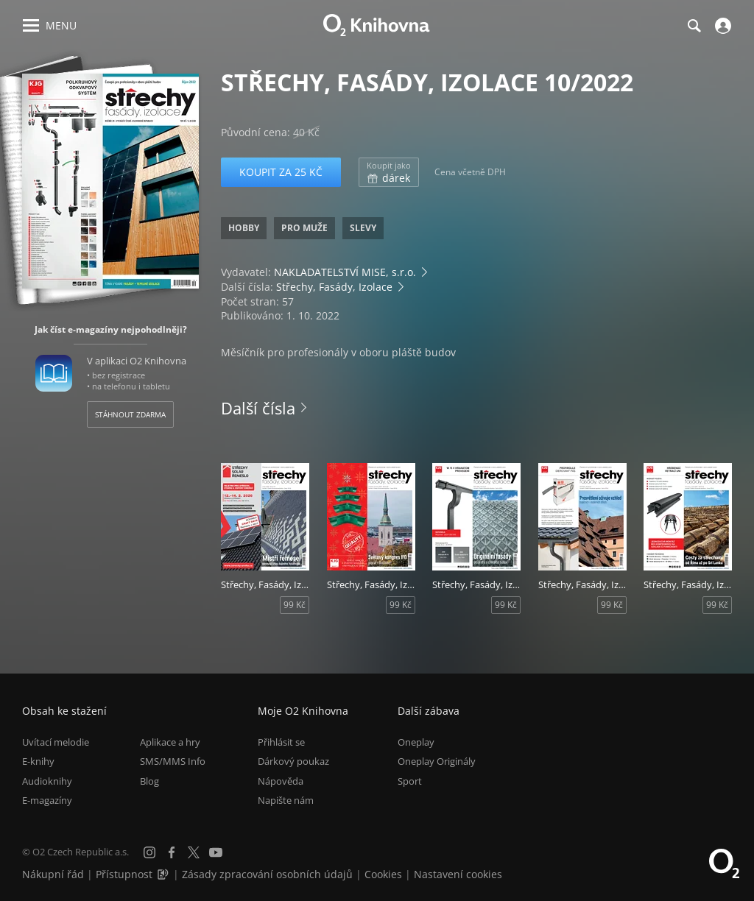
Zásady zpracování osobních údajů (267, 874)
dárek (389, 172)
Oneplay (416, 742)
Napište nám (286, 800)
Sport (410, 781)
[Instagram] (149, 852)
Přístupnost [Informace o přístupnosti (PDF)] (124, 874)
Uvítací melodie (55, 742)
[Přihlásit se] (721, 26)
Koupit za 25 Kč (281, 172)
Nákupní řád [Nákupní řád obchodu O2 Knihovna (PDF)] (53, 874)
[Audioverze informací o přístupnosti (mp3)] (164, 874)
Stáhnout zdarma (130, 414)
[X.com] (194, 852)
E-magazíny (47, 800)
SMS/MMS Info (172, 761)
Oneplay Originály (437, 761)
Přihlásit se (281, 742)
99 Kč (294, 604)
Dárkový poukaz (293, 761)
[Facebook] (172, 852)
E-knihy (38, 761)
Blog (149, 781)
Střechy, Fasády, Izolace (334, 287)
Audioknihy (47, 781)
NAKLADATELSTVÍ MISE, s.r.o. (345, 272)
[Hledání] (693, 26)
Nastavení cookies (458, 874)
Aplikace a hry (170, 742)
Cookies (383, 874)
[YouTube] (216, 852)
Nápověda (280, 781)
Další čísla (258, 408)
